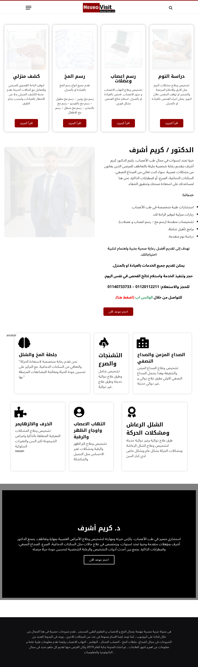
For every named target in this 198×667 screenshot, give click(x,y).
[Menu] (28, 8)
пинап (19, 451)
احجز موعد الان (99, 559)
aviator (11, 335)
